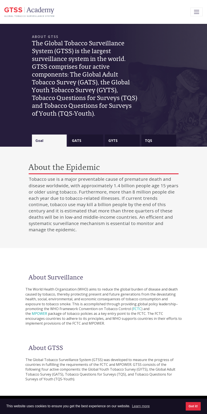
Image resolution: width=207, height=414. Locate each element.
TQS (148, 140)
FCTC (137, 308)
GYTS (113, 140)
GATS (76, 140)
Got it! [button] (193, 406)
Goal (39, 140)
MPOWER (39, 313)
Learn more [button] (141, 406)
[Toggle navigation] (196, 12)
